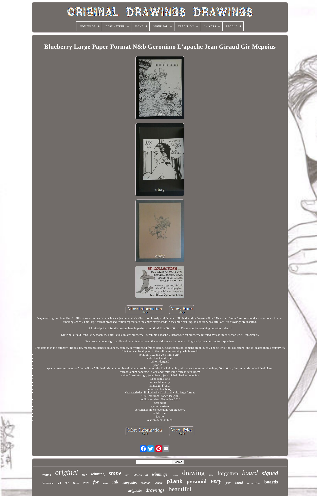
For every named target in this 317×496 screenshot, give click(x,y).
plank (175, 482)
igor (84, 474)
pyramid (197, 481)
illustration (48, 482)
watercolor (253, 483)
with (76, 482)
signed (270, 473)
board (250, 472)
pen (127, 474)
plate (228, 482)
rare (86, 482)
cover (175, 475)
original (66, 472)
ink (115, 481)
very (216, 480)
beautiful (180, 489)
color (159, 482)
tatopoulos (130, 482)
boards (271, 481)
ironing (46, 474)
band (239, 482)
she (67, 482)
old (59, 483)
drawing (193, 472)
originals (135, 491)
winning (98, 474)
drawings (155, 490)
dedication (140, 474)
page (211, 475)
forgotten (227, 473)
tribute (105, 483)
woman (145, 482)
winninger (160, 474)
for (96, 481)
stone (115, 473)
